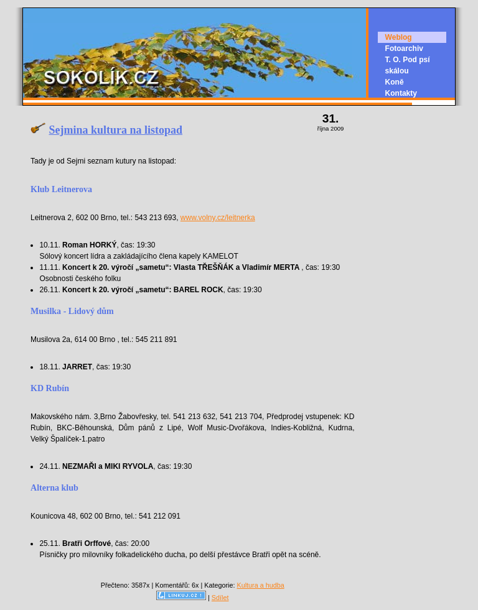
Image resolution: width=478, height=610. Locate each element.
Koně (394, 82)
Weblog (398, 37)
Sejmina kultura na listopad (116, 130)
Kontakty (401, 93)
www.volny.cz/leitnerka (217, 217)
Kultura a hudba (260, 585)
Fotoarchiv (404, 48)
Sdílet (220, 597)
